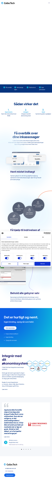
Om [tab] (43, 237)
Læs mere (4, 389)
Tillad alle (42, 263)
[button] (49, 3)
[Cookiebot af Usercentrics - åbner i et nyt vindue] (44, 233)
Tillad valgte (26, 263)
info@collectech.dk (10, 469)
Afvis (9, 263)
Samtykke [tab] (9, 237)
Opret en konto (9, 476)
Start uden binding (10, 328)
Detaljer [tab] (26, 237)
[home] (8, 3)
